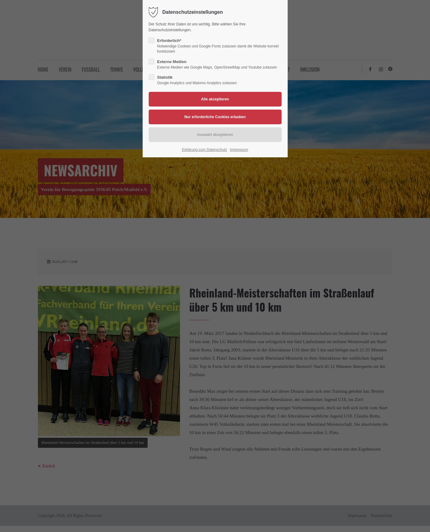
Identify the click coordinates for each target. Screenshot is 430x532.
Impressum (239, 150)
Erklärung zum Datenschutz (204, 150)
